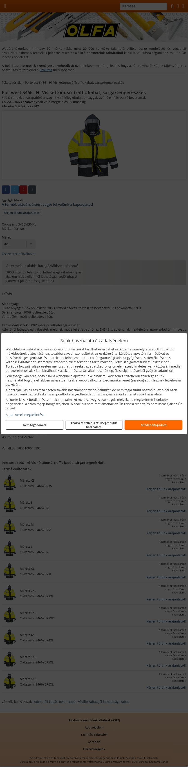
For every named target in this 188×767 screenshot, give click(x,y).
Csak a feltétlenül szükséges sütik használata (94, 425)
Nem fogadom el (34, 425)
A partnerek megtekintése (25, 415)
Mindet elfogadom (153, 425)
